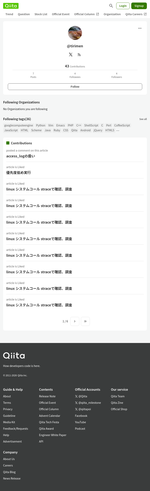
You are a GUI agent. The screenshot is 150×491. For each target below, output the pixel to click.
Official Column (86, 14)
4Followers (116, 75)
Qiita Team (118, 396)
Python (40, 125)
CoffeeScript (122, 125)
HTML (24, 130)
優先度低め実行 (18, 172)
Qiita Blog (9, 472)
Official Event (61, 14)
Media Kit (9, 422)
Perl (108, 125)
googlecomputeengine (18, 125)
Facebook (81, 416)
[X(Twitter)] (70, 54)
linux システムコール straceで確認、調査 (39, 188)
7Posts (33, 75)
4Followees (75, 75)
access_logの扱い (20, 155)
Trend (9, 14)
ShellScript (91, 125)
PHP (70, 125)
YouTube (80, 422)
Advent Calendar (49, 416)
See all (143, 119)
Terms (7, 403)
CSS (65, 130)
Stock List (41, 14)
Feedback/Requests (15, 428)
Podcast (80, 428)
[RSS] (79, 54)
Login (123, 6)
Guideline (9, 416)
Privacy (7, 409)
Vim (50, 125)
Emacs (60, 125)
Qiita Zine (117, 403)
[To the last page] (85, 321)
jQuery (98, 130)
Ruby (57, 130)
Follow (75, 86)
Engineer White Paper (52, 435)
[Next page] (74, 321)
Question (24, 14)
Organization (112, 14)
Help (6, 435)
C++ (78, 125)
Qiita (74, 130)
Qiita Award (46, 428)
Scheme (36, 130)
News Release (12, 478)
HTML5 (109, 130)
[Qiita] (11, 6)
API (41, 441)
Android (85, 130)
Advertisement (12, 441)
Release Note (47, 396)
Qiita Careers (136, 14)
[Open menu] (140, 28)
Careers (8, 465)
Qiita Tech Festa (49, 422)
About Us (9, 459)
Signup (139, 6)
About (7, 396)
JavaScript (11, 130)
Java (48, 130)
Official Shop (119, 409)
